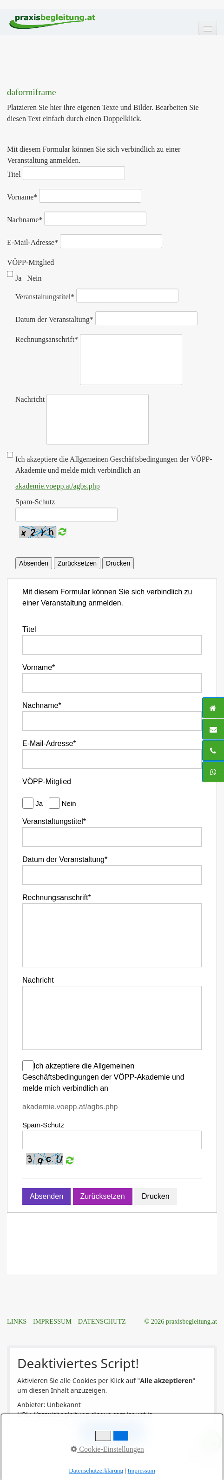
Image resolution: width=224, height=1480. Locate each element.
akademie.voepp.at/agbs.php (57, 486)
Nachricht (30, 399)
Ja (19, 278)
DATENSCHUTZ (102, 1321)
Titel (14, 174)
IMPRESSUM (52, 1321)
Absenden (33, 563)
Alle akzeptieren (112, 1432)
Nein (35, 278)
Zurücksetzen (77, 563)
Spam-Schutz (35, 502)
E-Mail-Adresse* (32, 242)
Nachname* (24, 220)
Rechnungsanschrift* (46, 339)
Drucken (118, 563)
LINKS (16, 1321)
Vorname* (22, 197)
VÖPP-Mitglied (30, 262)
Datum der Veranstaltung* (54, 319)
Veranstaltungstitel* (44, 297)
